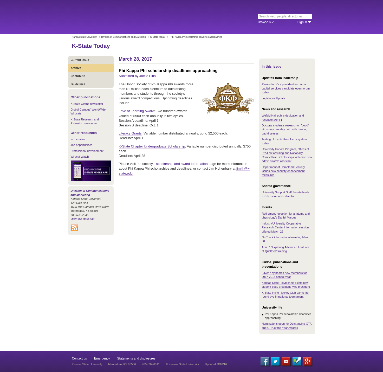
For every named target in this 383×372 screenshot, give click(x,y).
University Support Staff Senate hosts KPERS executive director (285, 194)
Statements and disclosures (136, 358)
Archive (76, 67)
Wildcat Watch (80, 156)
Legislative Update (273, 98)
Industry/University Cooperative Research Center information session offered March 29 (285, 227)
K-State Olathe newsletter (87, 103)
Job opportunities (82, 144)
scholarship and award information (182, 164)
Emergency (102, 358)
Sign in (302, 22)
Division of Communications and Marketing (123, 37)
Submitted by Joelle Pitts (137, 76)
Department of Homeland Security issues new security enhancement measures (283, 171)
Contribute (78, 76)
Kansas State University (114, 17)
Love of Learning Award (136, 111)
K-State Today (157, 37)
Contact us (79, 358)
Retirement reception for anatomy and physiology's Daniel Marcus (286, 215)
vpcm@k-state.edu (83, 218)
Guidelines (78, 84)
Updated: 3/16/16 (216, 364)
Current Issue (80, 59)
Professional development (87, 150)
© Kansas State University (182, 364)
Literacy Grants (130, 133)
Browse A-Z (266, 22)
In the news (78, 139)
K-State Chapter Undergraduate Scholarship (152, 146)
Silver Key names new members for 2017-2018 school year (284, 274)
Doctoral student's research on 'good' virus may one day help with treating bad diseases (285, 129)
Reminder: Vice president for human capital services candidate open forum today (286, 88)
